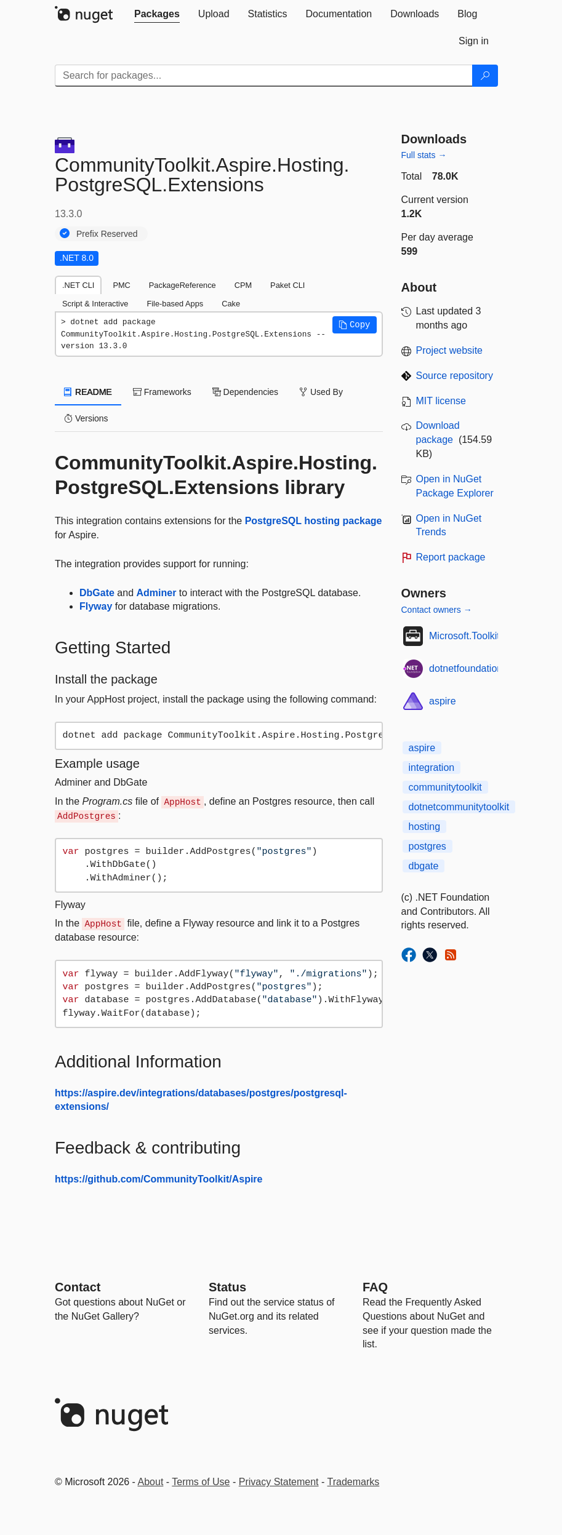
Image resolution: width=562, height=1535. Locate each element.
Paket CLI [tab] (287, 285)
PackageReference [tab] (182, 285)
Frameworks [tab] (162, 392)
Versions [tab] (86, 418)
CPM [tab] (243, 285)
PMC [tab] (121, 285)
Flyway (95, 606)
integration (432, 767)
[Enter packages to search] (264, 76)
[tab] (157, 14)
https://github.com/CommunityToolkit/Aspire (158, 1179)
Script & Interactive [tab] (95, 303)
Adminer (157, 593)
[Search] (485, 76)
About (151, 1482)
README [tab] (88, 392)
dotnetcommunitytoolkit (459, 807)
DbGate (96, 593)
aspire (442, 701)
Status (227, 1287)
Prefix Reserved (107, 234)
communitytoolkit (445, 787)
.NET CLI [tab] (78, 285)
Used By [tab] (321, 392)
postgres (427, 846)
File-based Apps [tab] (175, 303)
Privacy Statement (279, 1482)
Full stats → (424, 155)
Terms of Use (201, 1482)
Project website (449, 350)
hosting (425, 826)
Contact (77, 1287)
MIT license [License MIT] (441, 401)
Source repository (454, 375)
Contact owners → (436, 610)
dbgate (424, 866)
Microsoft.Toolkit (464, 636)
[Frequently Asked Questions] (375, 1287)
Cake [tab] (231, 303)
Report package (451, 557)
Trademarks (353, 1482)
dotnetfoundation (465, 668)
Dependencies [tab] (245, 392)
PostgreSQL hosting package (313, 521)
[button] (354, 324)
